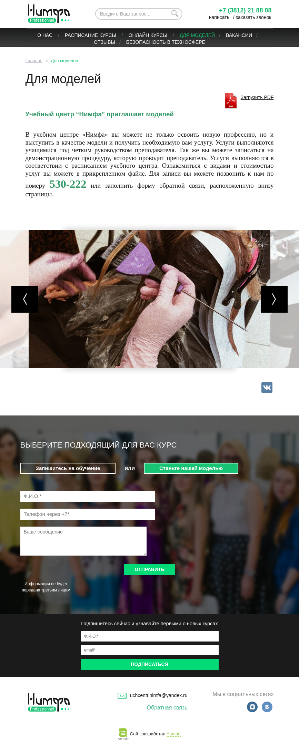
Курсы (108, 35)
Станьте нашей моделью (191, 468)
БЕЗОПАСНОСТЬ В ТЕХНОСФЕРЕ (165, 42)
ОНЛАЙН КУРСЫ (149, 35)
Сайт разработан (149, 733)
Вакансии (239, 35)
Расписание (81, 35)
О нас (45, 35)
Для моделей (197, 35)
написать (219, 17)
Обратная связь (167, 708)
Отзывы (104, 42)
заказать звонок (253, 17)
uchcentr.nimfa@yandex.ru (153, 695)
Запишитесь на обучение (68, 468)
